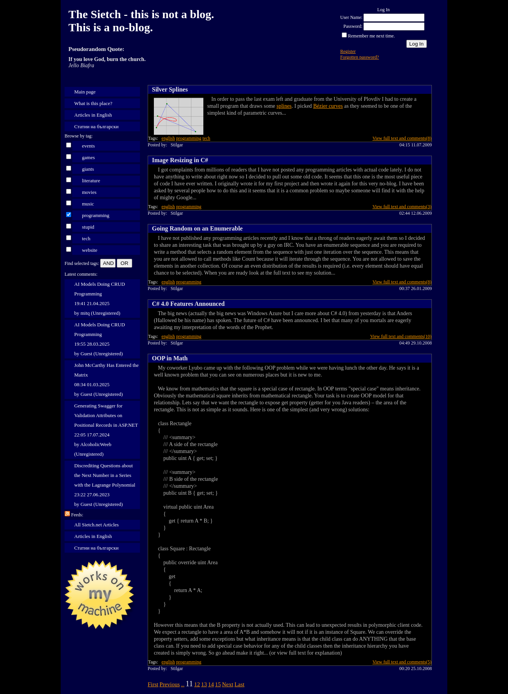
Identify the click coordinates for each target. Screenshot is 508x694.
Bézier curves (328, 106)
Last (239, 684)
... (182, 684)
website (89, 250)
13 (204, 684)
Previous (170, 684)
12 (197, 684)
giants (88, 169)
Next (227, 684)
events (88, 146)
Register (348, 51)
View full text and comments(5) (401, 662)
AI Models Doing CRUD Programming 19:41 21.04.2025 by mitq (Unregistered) (99, 298)
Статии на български (96, 126)
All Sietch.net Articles (96, 525)
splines (284, 106)
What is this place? (93, 103)
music (88, 204)
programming (95, 215)
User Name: (351, 17)
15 (218, 684)
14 (211, 684)
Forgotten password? (359, 57)
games (88, 157)
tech (86, 238)
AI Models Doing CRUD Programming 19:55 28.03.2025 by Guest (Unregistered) (99, 339)
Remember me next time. (371, 36)
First (153, 684)
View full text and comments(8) (401, 138)
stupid (88, 227)
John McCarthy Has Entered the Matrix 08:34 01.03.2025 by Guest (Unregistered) (106, 379)
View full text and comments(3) (401, 206)
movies (89, 192)
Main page (84, 92)
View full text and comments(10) (400, 336)
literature (91, 180)
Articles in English (93, 115)
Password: (352, 26)
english (168, 138)
